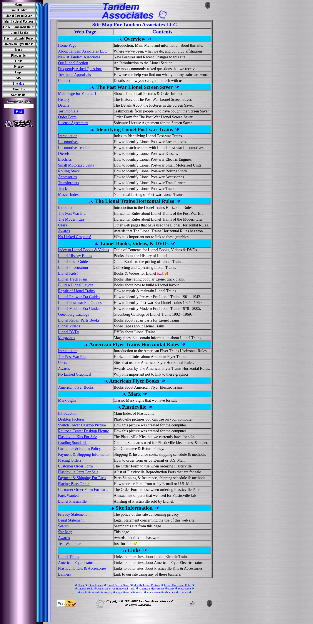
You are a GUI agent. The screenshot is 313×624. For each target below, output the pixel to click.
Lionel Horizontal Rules (177, 585)
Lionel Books (85, 588)
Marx (171, 588)
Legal (119, 592)
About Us (169, 592)
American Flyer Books (151, 588)
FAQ (129, 592)
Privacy (108, 592)
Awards (95, 592)
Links (84, 592)
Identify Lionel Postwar (146, 585)
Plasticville (184, 588)
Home (81, 585)
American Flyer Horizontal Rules (116, 588)
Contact (183, 592)
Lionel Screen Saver (118, 585)
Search (139, 592)
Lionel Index (95, 585)
